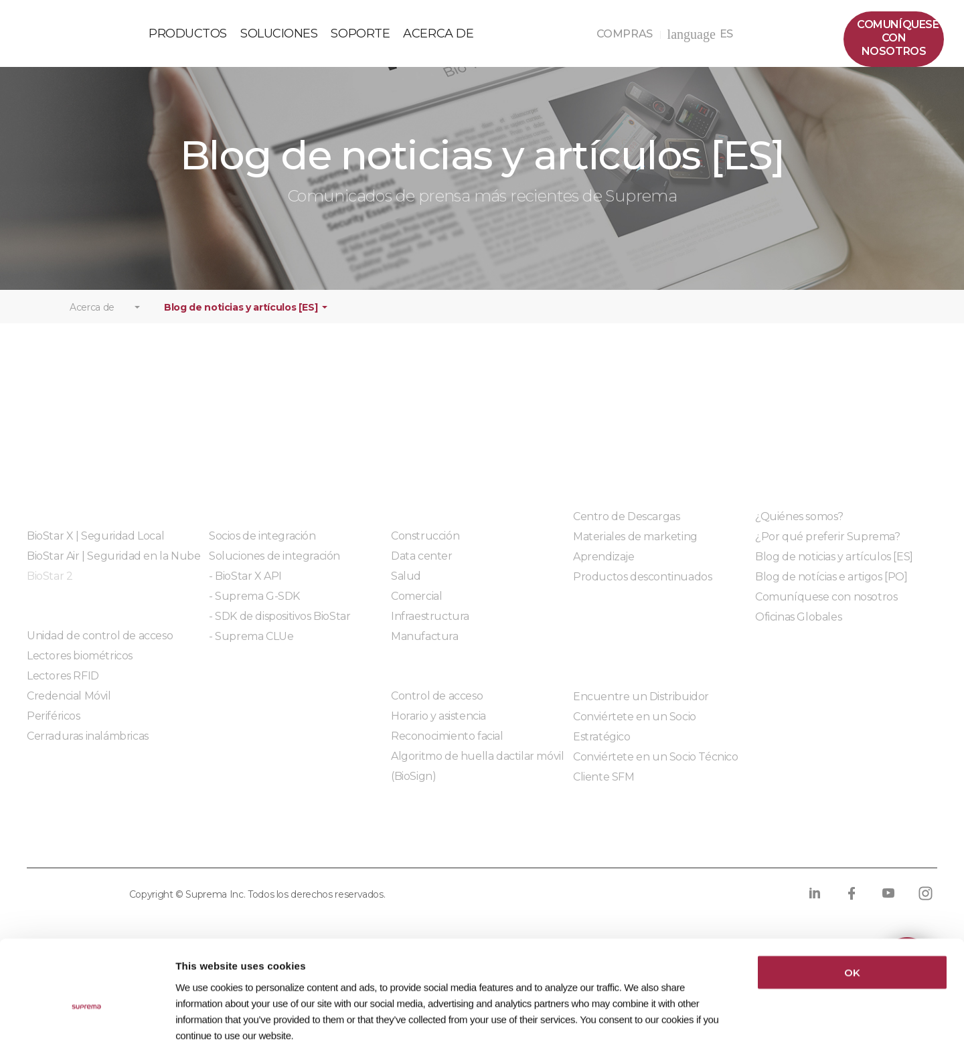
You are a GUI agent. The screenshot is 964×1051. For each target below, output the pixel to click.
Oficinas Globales (798, 628)
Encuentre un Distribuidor (641, 708)
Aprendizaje (604, 568)
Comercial (416, 607)
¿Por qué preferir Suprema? (827, 548)
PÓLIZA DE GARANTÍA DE (74, 38)
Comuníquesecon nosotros (898, 38)
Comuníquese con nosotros (826, 608)
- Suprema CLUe (251, 647)
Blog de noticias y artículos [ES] (240, 319)
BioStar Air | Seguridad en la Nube (113, 567)
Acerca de (92, 319)
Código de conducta (500, 851)
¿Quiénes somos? (799, 527)
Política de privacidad (94, 851)
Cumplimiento (371, 851)
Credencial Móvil (69, 707)
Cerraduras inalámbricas (88, 747)
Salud (406, 587)
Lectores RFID (63, 687)
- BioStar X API (245, 587)
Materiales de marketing (635, 548)
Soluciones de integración (274, 567)
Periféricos (53, 727)
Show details (688, 1024)
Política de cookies (244, 851)
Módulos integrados (260, 684)
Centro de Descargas (626, 527)
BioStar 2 (49, 587)
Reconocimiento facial (447, 747)
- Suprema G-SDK (254, 607)
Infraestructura (430, 627)
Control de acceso (437, 707)
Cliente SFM (604, 788)
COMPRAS (628, 33)
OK (852, 907)
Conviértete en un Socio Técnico (655, 768)
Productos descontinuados (642, 588)
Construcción (425, 547)
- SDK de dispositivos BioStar (279, 627)
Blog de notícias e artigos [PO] (831, 588)
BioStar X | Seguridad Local (95, 547)
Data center (422, 567)
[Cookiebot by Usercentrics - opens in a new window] (86, 1025)
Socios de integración (262, 547)
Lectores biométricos (80, 667)
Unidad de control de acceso (100, 647)
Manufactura (425, 647)
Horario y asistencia (438, 727)
